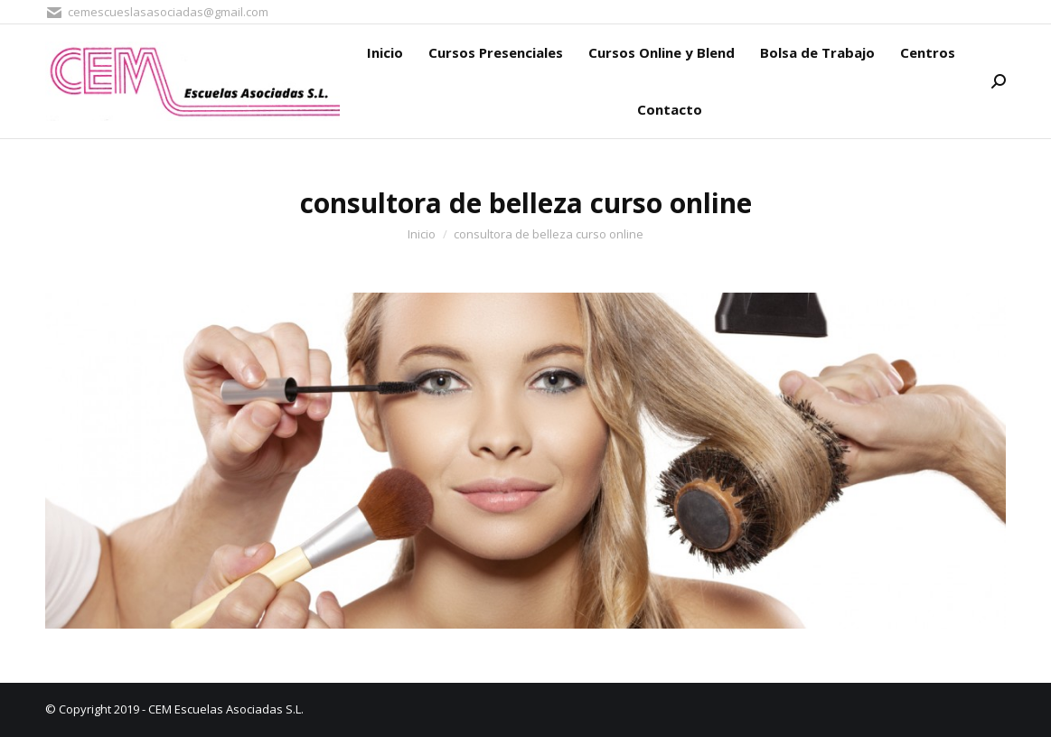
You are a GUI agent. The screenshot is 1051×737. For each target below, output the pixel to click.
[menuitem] (385, 53)
